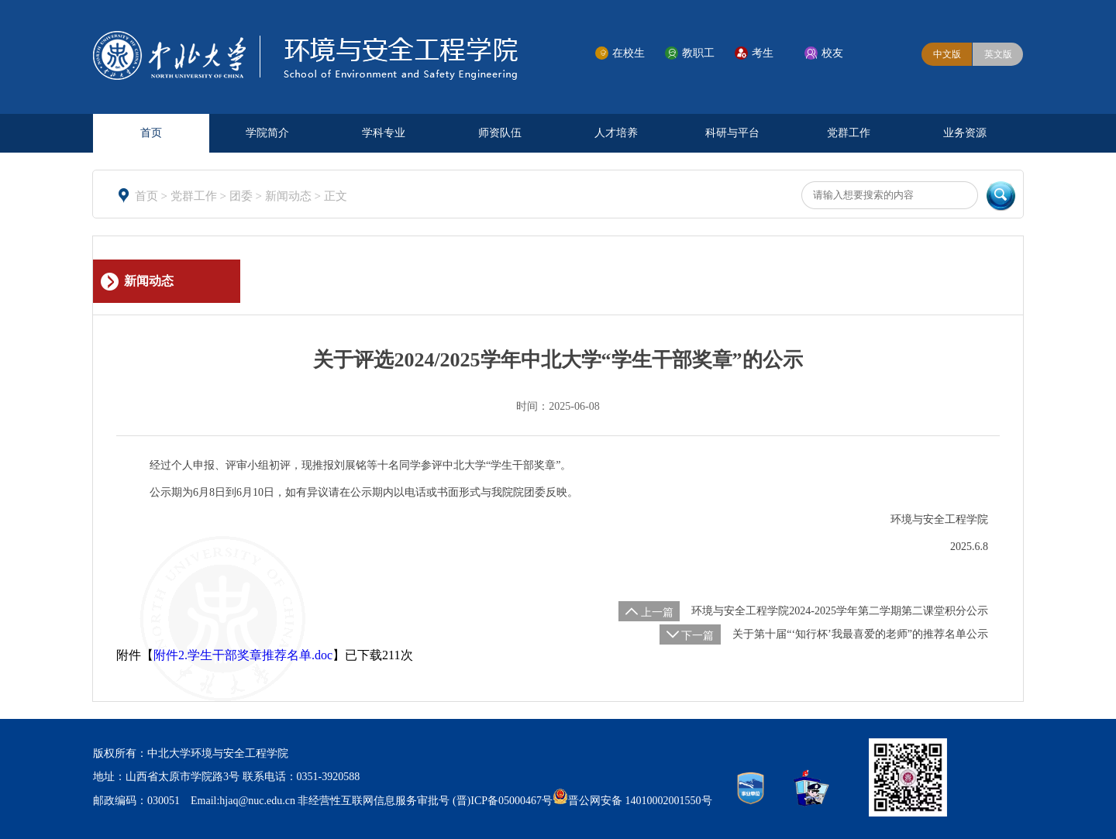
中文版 (947, 54)
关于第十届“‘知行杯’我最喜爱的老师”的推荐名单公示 (860, 634)
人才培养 (616, 133)
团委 (242, 196)
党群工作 (848, 133)
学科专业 (383, 133)
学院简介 (267, 133)
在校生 (628, 53)
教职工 (698, 53)
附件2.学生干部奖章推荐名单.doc (242, 655)
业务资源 (965, 133)
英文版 (998, 54)
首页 (151, 133)
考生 (762, 53)
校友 (832, 53)
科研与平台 (732, 133)
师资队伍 (500, 133)
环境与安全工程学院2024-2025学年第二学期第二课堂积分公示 (839, 611)
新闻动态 (290, 196)
